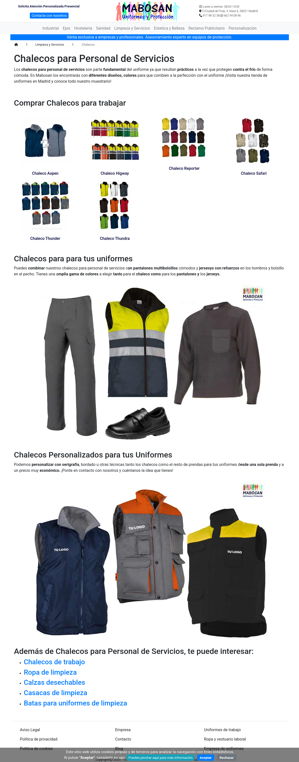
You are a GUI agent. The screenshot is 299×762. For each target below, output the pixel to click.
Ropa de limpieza (50, 672)
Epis (66, 28)
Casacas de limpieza (55, 693)
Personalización (242, 28)
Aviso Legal (30, 729)
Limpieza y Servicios (132, 28)
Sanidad (103, 28)
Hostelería (83, 28)
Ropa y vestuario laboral (225, 739)
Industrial (50, 28)
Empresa (123, 729)
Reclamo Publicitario (207, 28)
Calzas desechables (54, 682)
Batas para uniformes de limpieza (75, 703)
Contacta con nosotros (49, 16)
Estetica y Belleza (169, 28)
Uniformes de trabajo (222, 729)
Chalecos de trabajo (54, 662)
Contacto (123, 739)
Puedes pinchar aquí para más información (160, 758)
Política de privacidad (38, 739)
